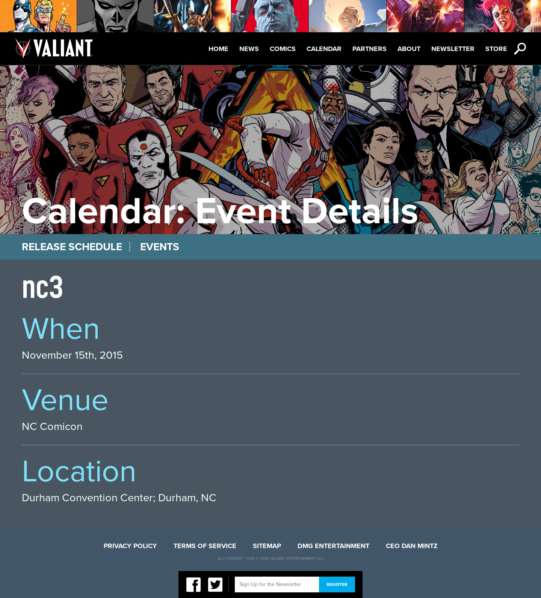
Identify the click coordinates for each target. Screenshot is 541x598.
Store (496, 49)
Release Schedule (72, 246)
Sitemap (267, 546)
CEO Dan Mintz (412, 546)
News (249, 49)
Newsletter (453, 49)
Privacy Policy (130, 546)
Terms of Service (205, 546)
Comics (283, 49)
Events (159, 246)
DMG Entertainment (333, 546)
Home (218, 49)
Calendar (324, 49)
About (408, 49)
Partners (369, 49)
